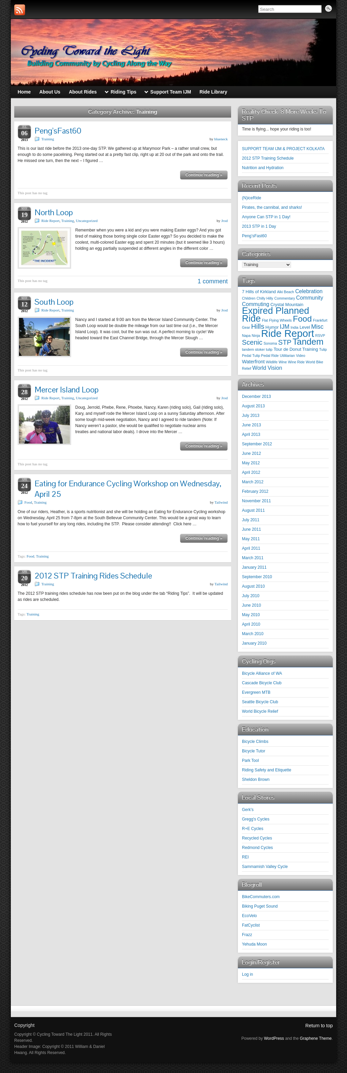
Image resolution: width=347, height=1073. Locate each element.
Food (28, 502)
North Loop (54, 212)
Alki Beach (285, 292)
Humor (272, 327)
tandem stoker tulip (257, 349)
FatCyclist (251, 925)
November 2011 (256, 501)
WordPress (274, 1038)
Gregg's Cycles (255, 819)
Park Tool (250, 760)
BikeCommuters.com (261, 896)
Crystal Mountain (286, 304)
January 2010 (254, 643)
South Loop (54, 302)
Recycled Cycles (257, 838)
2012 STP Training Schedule (268, 158)
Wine (283, 362)
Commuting (255, 304)
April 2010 (251, 624)
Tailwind (221, 502)
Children (249, 298)
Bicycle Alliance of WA (262, 673)
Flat (265, 320)
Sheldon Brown (255, 779)
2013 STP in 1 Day (259, 226)
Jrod (224, 221)
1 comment (213, 281)
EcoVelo (249, 915)
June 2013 (251, 425)
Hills (257, 326)
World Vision (267, 368)
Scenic (252, 342)
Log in (247, 974)
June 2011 (251, 529)
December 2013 (256, 396)
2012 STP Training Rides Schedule (93, 575)
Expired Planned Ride (275, 315)
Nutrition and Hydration (263, 167)
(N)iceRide (251, 198)
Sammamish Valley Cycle (265, 866)
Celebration (309, 291)
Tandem (308, 341)
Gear (246, 327)
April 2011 (251, 548)
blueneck (221, 139)
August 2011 (253, 510)
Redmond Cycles (257, 847)
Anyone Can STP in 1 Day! (266, 217)
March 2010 (252, 633)
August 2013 (253, 406)
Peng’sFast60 (58, 130)
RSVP (320, 335)
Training (47, 139)
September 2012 (257, 444)
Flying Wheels (280, 320)
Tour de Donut (287, 349)
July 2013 (250, 415)
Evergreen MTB (256, 692)
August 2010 (253, 586)
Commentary (284, 298)
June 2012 (251, 453)
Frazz (247, 934)
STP (284, 342)
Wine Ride (296, 362)
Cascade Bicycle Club (262, 683)
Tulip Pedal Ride (265, 355)
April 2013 (251, 434)
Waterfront (253, 361)
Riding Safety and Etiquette (266, 770)
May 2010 (251, 614)
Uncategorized (87, 221)
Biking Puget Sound (260, 906)
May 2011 (251, 538)
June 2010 (251, 605)
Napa (246, 335)
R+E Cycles (252, 828)
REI (245, 857)
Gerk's (247, 809)
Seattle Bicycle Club (260, 702)
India (294, 327)
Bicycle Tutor (253, 751)
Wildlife (272, 362)
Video (300, 355)
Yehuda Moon (254, 944)
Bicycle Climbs (255, 741)
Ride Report (50, 221)
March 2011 (252, 557)
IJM (285, 326)
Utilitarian (287, 355)
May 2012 (251, 463)
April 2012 (251, 472)
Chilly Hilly (265, 298)
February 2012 (255, 491)
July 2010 (250, 595)
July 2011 (250, 520)
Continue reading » (203, 175)
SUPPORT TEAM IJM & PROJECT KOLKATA (283, 148)
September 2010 (257, 576)
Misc (317, 326)
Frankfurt (320, 320)
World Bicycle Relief (260, 711)
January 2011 (254, 567)
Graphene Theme (316, 1038)
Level (305, 327)
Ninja (256, 335)
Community (309, 298)
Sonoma (270, 343)
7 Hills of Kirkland (259, 291)
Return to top (319, 1025)
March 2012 (252, 482)
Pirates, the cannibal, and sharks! (272, 207)
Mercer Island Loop (67, 389)
